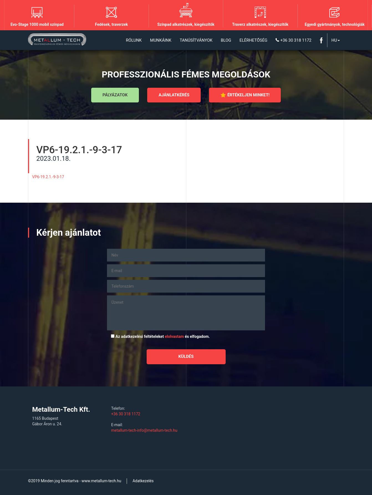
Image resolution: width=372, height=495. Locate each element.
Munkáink (160, 40)
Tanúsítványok (196, 40)
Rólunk (134, 40)
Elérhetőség (253, 40)
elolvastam (174, 336)
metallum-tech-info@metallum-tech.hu (144, 430)
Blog (226, 40)
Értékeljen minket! (244, 95)
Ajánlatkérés (174, 94)
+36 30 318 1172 (293, 40)
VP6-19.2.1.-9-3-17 (48, 177)
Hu (336, 40)
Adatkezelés (143, 481)
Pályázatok (115, 94)
